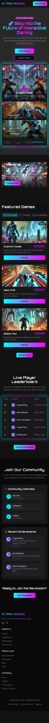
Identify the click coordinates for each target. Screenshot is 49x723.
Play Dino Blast (12, 183)
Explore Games (24, 58)
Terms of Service (8, 688)
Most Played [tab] (10, 215)
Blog (4, 663)
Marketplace (7, 641)
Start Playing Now (24, 595)
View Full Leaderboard (25, 447)
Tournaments (7, 645)
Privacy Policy (7, 685)
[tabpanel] (24, 285)
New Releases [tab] (40, 215)
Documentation (8, 656)
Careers (5, 681)
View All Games (38, 142)
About (4, 678)
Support (38, 704)
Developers (6, 659)
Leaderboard (7, 637)
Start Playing (40, 4)
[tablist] (25, 215)
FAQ (3, 667)
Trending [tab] (24, 215)
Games (5, 634)
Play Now (24, 258)
